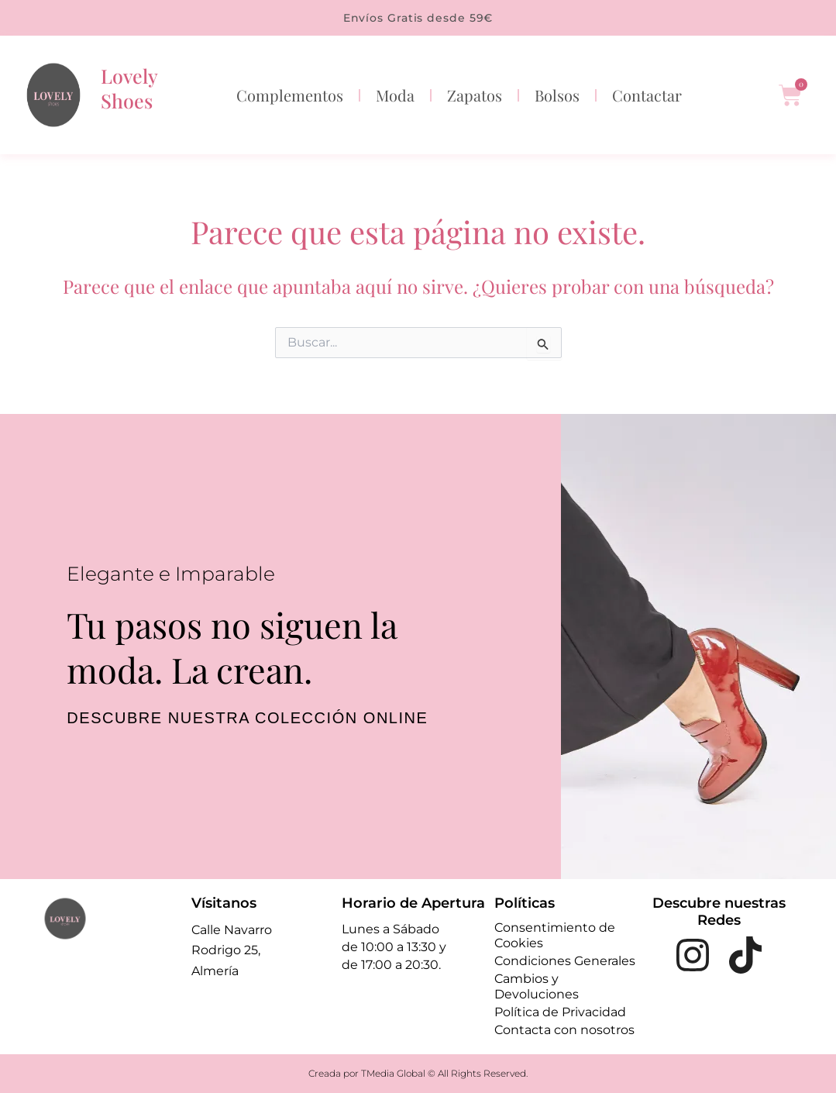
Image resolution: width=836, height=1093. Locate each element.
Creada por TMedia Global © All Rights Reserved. (418, 1073)
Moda (395, 94)
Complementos (289, 94)
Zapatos (474, 94)
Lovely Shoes (129, 88)
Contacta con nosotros (564, 1029)
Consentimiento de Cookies (554, 935)
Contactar (647, 94)
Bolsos (557, 94)
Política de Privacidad (560, 1012)
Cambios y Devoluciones (536, 986)
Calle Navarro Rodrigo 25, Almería (231, 950)
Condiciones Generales (564, 960)
